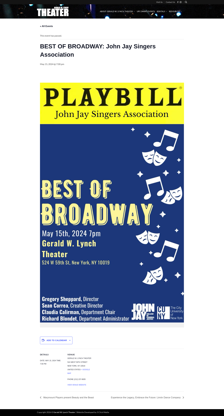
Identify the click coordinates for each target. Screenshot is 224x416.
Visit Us (159, 2)
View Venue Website (76, 385)
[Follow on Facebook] (178, 2)
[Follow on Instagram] (180, 2)
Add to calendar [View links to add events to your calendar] (57, 340)
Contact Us (170, 2)
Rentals (162, 11)
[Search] (186, 2)
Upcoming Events (146, 11)
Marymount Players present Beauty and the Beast (68, 397)
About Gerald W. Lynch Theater (117, 11)
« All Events (46, 26)
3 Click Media (103, 412)
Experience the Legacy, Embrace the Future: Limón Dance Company (146, 397)
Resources (175, 11)
